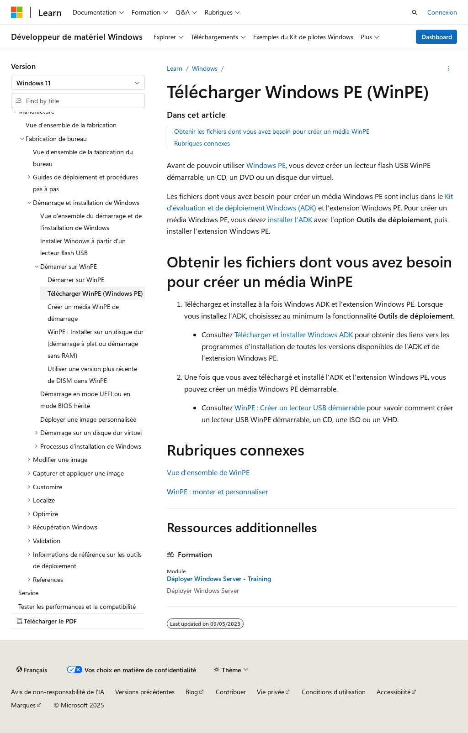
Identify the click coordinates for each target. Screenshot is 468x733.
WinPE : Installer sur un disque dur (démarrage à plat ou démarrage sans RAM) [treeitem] (96, 343)
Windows (205, 68)
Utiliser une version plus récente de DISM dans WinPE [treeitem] (92, 374)
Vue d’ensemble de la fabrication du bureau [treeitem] (83, 157)
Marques (23, 705)
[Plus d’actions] (449, 68)
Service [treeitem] (28, 592)
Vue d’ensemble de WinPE (208, 472)
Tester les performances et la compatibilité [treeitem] (77, 606)
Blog (192, 691)
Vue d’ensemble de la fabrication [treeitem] (71, 124)
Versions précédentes (145, 691)
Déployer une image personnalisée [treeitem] (88, 419)
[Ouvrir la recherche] (414, 12)
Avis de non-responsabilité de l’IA (57, 691)
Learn (174, 68)
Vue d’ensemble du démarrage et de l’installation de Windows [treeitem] (91, 221)
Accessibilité (393, 691)
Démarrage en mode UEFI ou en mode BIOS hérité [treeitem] (85, 399)
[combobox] (78, 83)
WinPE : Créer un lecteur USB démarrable (299, 407)
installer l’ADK (290, 219)
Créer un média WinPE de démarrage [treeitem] (83, 312)
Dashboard (436, 36)
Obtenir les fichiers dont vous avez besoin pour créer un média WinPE (271, 131)
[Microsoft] (17, 12)
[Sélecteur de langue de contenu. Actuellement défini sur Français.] (32, 669)
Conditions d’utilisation (334, 691)
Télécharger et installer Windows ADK (293, 334)
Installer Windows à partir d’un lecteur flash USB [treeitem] (83, 246)
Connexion (442, 12)
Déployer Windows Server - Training (219, 579)
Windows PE (266, 165)
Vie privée (270, 691)
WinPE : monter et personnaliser (217, 491)
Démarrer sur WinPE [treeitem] (76, 279)
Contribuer (231, 691)
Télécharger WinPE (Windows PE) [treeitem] (95, 293)
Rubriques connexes (202, 143)
